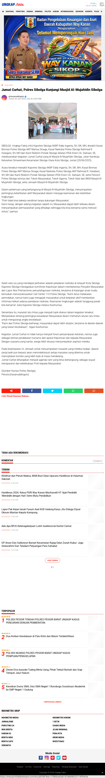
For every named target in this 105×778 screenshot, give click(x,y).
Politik (48, 11)
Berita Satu (7, 741)
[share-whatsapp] (73, 391)
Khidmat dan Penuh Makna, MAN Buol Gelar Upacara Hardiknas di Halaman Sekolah (42, 477)
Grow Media (58, 737)
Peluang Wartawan (69, 767)
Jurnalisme (7, 721)
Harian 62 (6, 733)
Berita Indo (7, 737)
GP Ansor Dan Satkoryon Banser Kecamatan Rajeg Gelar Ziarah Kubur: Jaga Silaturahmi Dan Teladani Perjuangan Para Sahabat (42, 544)
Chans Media (59, 725)
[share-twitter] (52, 391)
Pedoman (56, 767)
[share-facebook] (31, 391)
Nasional (10, 11)
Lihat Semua (52, 560)
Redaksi (20, 767)
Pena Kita (57, 733)
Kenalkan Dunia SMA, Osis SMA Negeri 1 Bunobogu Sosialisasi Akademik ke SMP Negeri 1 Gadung (45, 688)
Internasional (67, 11)
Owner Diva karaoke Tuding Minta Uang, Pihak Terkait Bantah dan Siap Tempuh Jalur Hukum (44, 671)
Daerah (30, 11)
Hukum (56, 11)
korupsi (88, 11)
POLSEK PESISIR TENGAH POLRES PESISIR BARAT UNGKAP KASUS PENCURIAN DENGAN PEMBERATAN (42, 621)
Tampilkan (97, 461)
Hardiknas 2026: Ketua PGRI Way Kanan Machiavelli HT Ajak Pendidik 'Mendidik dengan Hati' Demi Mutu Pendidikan (39, 494)
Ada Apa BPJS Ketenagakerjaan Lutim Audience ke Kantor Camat (36, 526)
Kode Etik (37, 767)
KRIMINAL (39, 11)
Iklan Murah (83, 767)
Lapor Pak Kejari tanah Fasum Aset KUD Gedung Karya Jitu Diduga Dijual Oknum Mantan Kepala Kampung (41, 511)
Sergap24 (6, 745)
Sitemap (46, 767)
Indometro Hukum (62, 717)
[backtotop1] (102, 772)
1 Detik (56, 721)
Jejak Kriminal (60, 729)
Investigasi (58, 741)
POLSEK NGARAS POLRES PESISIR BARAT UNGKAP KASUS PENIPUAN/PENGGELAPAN (38, 655)
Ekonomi (79, 11)
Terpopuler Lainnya (52, 702)
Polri (96, 11)
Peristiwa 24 (8, 725)
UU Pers (28, 767)
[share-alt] (11, 391)
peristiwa (20, 11)
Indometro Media (10, 717)
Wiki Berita (7, 729)
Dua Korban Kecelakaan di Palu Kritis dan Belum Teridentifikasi (40, 636)
